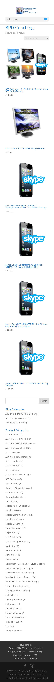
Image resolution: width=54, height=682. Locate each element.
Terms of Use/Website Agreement (25, 648)
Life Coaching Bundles (16, 541)
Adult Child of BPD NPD (16, 439)
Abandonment (12, 434)
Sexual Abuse (11, 608)
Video (8, 626)
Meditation (10, 546)
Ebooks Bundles (13, 519)
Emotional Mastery (14, 528)
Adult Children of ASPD (16, 448)
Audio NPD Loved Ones (16, 474)
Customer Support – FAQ (25, 655)
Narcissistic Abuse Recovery (18, 577)
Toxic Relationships (14, 617)
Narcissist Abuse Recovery (18, 572)
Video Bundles (12, 630)
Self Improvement (14, 599)
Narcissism (10, 559)
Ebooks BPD (11, 510)
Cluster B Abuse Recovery (17, 488)
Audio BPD (10, 452)
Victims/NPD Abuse (14, 422)
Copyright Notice (16, 651)
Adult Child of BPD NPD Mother (20, 413)
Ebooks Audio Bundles (16, 505)
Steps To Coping (13, 613)
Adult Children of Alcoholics (18, 443)
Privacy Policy (35, 651)
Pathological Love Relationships (20, 581)
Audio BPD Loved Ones (16, 456)
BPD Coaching (12, 479)
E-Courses (10, 501)
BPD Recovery (12, 483)
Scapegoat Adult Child (16, 590)
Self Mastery (11, 604)
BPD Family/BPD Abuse (16, 418)
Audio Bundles (12, 461)
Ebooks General (12, 523)
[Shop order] (36, 38)
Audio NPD (10, 470)
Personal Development (16, 586)
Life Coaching (11, 537)
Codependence (12, 492)
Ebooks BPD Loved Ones (17, 514)
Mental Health (12, 550)
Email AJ (33, 658)
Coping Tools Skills (14, 497)
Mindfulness (11, 554)
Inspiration (10, 532)
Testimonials (19, 658)
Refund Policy (25, 644)
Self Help (9, 595)
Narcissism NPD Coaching (17, 568)
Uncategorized (12, 621)
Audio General (12, 465)
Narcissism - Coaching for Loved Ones (23, 563)
